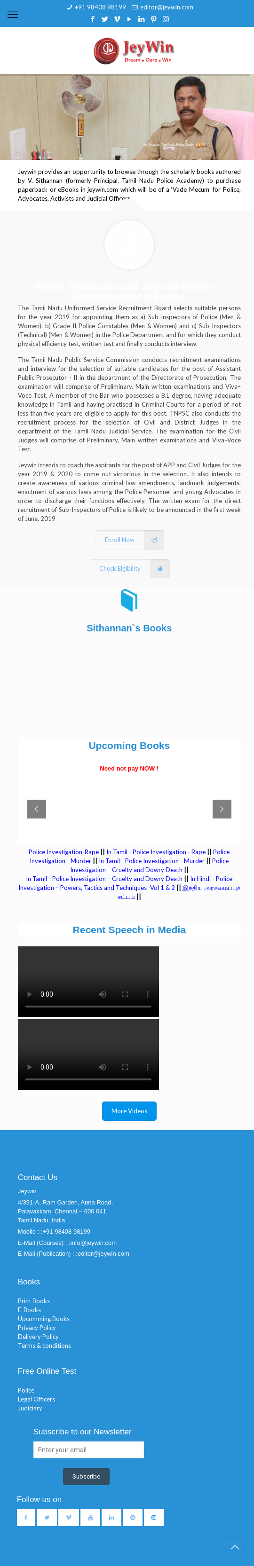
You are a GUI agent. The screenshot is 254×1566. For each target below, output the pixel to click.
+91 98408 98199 (100, 7)
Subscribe (86, 1476)
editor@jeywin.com (166, 7)
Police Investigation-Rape (64, 852)
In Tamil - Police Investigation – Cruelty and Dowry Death (104, 878)
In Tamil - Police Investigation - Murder (152, 861)
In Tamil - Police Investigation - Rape (156, 852)
